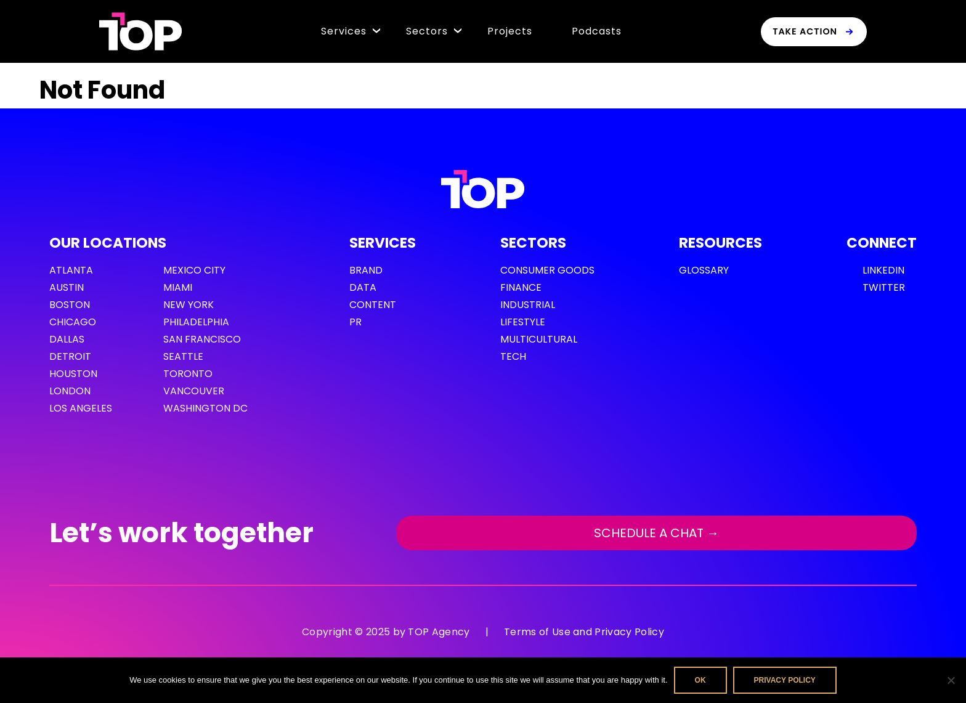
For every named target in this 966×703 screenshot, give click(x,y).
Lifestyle (522, 322)
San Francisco (202, 339)
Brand (366, 270)
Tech (513, 356)
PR (355, 322)
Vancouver (193, 391)
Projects (509, 31)
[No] (950, 680)
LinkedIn (883, 270)
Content (372, 305)
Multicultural (538, 339)
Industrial (527, 305)
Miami (177, 287)
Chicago (72, 322)
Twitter (883, 287)
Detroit (70, 356)
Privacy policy (785, 680)
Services (344, 31)
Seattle (183, 356)
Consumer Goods (547, 270)
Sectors (427, 31)
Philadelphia (196, 322)
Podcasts (597, 31)
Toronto (188, 374)
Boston (69, 305)
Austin (66, 287)
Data (362, 287)
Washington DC (205, 408)
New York (188, 305)
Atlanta (71, 270)
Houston (73, 374)
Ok (700, 680)
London (70, 391)
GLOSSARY (704, 270)
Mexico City (194, 270)
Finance (521, 287)
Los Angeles (80, 408)
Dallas (66, 339)
